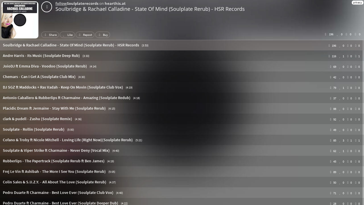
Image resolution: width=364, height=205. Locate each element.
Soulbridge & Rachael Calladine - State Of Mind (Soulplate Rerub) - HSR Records (150, 8)
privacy (357, 2)
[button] (182, 45)
